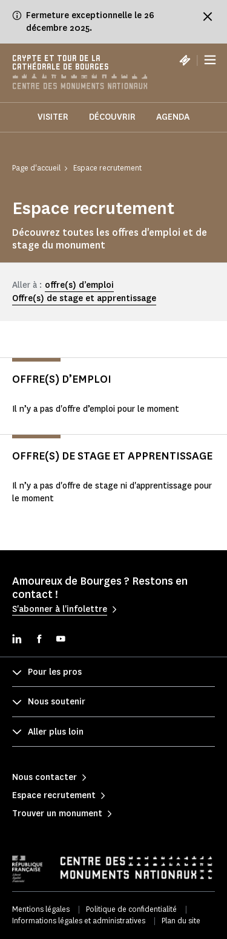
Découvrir (112, 117)
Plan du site (181, 920)
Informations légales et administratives (78, 920)
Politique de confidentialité (131, 909)
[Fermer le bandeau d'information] (207, 16)
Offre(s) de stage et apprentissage (84, 298)
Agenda (172, 117)
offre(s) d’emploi (79, 285)
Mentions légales (41, 909)
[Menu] (210, 60)
